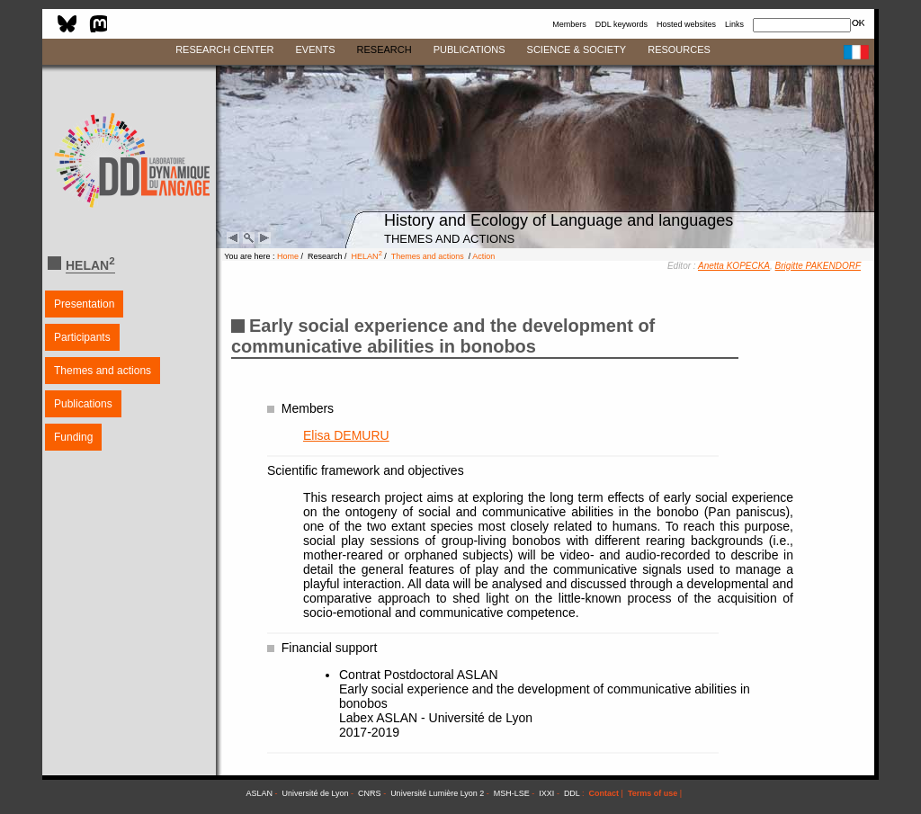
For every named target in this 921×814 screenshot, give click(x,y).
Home (288, 256)
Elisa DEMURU (346, 435)
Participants (82, 337)
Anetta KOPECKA (734, 266)
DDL (572, 793)
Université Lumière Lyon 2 (437, 793)
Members (569, 24)
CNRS (369, 793)
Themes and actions (102, 370)
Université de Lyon (315, 793)
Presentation (84, 304)
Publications (83, 404)
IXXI (546, 793)
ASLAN (259, 793)
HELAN (367, 256)
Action (483, 256)
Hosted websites (686, 24)
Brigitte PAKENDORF (818, 266)
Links (734, 24)
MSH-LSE (512, 793)
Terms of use (652, 793)
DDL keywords (621, 24)
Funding (73, 437)
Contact (604, 793)
